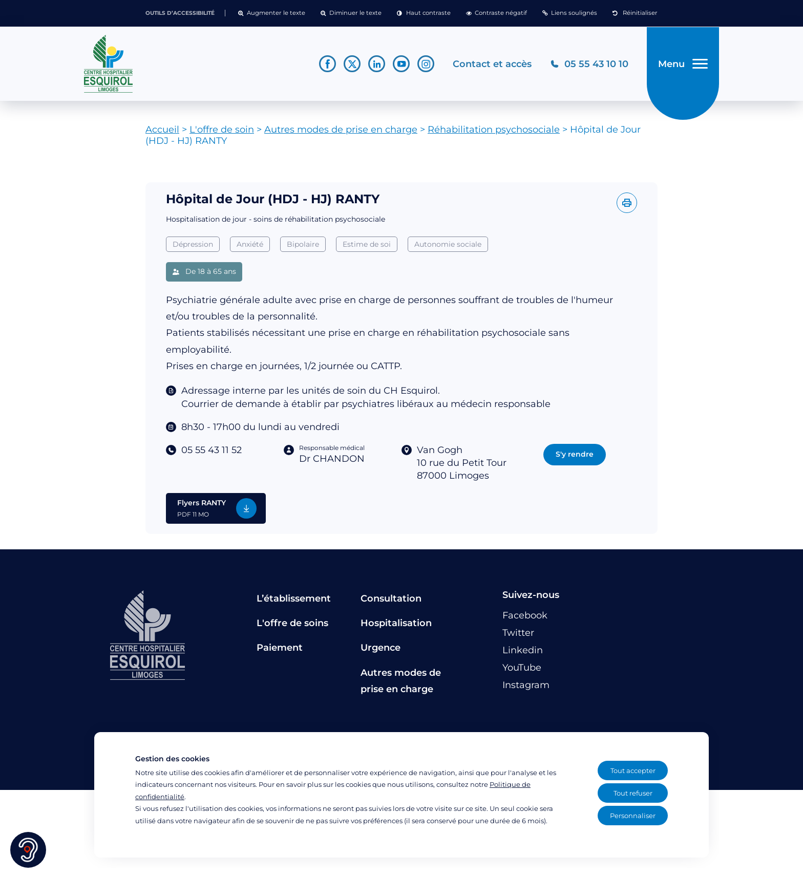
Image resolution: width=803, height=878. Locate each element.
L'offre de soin (221, 133)
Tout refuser (633, 793)
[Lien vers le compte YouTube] (400, 65)
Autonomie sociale (447, 247)
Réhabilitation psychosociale (494, 133)
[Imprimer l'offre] (627, 207)
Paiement (280, 651)
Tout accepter (633, 770)
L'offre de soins (292, 626)
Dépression (193, 247)
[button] (271, 13)
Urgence (380, 651)
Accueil (162, 133)
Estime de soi (367, 247)
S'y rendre (575, 457)
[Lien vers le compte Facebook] (326, 65)
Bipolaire (303, 247)
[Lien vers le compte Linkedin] (375, 65)
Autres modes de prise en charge (340, 133)
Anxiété (250, 247)
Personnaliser (633, 815)
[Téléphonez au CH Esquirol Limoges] (588, 66)
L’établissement (294, 602)
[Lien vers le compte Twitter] (351, 65)
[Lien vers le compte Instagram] (424, 65)
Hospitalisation (396, 626)
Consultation (391, 602)
